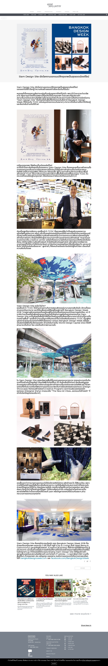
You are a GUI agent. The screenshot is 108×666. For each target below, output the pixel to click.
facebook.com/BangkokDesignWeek (70, 558)
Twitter (87, 561)
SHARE (82, 568)
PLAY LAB (72, 14)
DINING (67, 12)
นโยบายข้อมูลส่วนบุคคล (89, 660)
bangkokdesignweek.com (34, 558)
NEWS (48, 656)
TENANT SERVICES (51, 648)
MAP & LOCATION (68, 636)
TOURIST (58, 12)
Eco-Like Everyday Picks (80, 599)
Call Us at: (48, 643)
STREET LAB (42, 14)
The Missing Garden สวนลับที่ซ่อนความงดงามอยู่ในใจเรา (63, 599)
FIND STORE (32, 636)
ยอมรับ (54, 663)
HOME (32, 12)
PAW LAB (75, 12)
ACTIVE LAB (81, 14)
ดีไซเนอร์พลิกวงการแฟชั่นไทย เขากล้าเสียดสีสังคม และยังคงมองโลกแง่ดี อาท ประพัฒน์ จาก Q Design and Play (26, 601)
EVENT (39, 12)
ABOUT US (49, 651)
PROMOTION (48, 12)
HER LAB (26, 14)
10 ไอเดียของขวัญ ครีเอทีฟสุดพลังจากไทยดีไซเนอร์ (44, 599)
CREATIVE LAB (62, 14)
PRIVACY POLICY (50, 653)
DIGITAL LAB (52, 14)
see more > (80, 613)
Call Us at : (49, 638)
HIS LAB (33, 14)
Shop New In (86, 625)
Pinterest (90, 561)
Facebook (84, 561)
